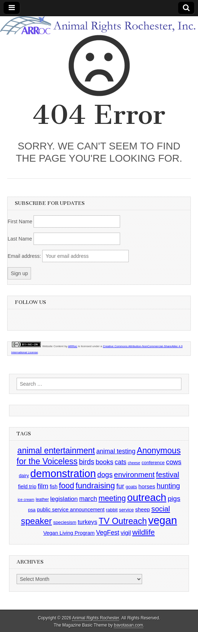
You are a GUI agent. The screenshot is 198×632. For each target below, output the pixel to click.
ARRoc (72, 346)
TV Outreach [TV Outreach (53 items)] (123, 521)
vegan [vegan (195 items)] (162, 520)
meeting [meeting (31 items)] (112, 498)
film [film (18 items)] (43, 486)
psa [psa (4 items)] (32, 509)
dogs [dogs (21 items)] (105, 475)
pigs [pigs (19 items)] (174, 498)
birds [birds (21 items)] (86, 462)
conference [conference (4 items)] (152, 462)
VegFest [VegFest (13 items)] (107, 532)
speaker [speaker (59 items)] (36, 521)
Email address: (25, 256)
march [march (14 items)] (88, 498)
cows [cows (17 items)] (173, 462)
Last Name (20, 239)
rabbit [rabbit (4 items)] (112, 509)
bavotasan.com (128, 625)
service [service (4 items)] (126, 509)
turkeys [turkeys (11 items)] (87, 522)
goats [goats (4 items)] (131, 486)
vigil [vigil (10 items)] (126, 532)
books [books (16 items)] (104, 462)
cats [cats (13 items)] (120, 462)
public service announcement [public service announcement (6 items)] (70, 509)
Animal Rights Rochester (95, 617)
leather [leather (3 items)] (42, 499)
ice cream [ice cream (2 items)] (26, 499)
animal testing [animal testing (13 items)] (115, 451)
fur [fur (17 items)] (120, 486)
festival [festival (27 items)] (167, 474)
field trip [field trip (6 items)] (27, 486)
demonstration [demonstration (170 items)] (63, 473)
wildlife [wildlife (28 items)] (143, 532)
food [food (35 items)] (66, 485)
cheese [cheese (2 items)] (134, 463)
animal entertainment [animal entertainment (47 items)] (56, 450)
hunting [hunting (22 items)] (168, 486)
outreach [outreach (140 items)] (146, 497)
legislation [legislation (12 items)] (64, 498)
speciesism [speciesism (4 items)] (64, 522)
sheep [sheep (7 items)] (142, 509)
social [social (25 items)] (160, 509)
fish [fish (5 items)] (53, 486)
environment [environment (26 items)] (134, 474)
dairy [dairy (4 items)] (24, 475)
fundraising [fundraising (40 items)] (95, 485)
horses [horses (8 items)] (146, 486)
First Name (20, 221)
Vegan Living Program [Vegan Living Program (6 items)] (68, 533)
